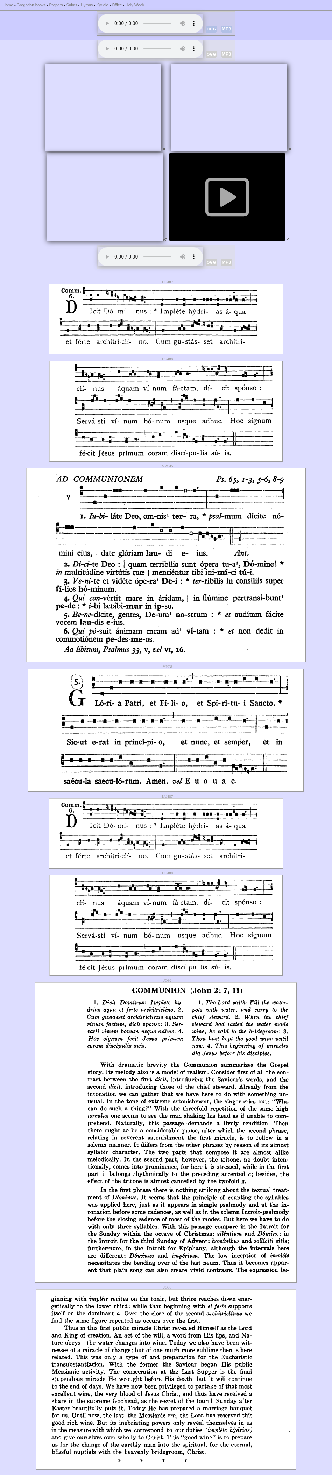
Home (8, 5)
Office (117, 5)
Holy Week (135, 5)
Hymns (87, 5)
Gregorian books (31, 5)
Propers (56, 5)
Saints (71, 5)
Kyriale (102, 5)
